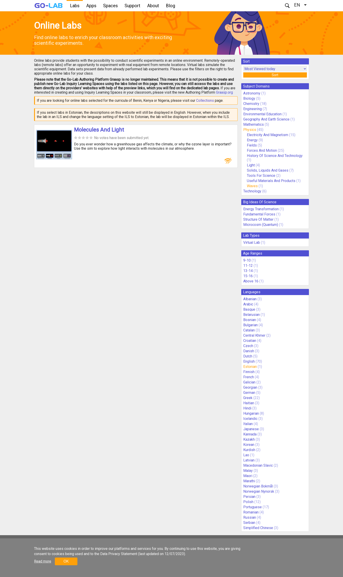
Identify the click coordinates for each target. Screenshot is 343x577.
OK (66, 561)
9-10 (247, 260)
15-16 (248, 276)
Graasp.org (224, 92)
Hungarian (251, 413)
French (248, 377)
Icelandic (250, 418)
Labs (74, 5)
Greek (248, 398)
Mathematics (253, 124)
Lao (246, 455)
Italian (248, 424)
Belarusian (251, 314)
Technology (252, 191)
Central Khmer (254, 335)
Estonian (250, 366)
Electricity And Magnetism (267, 135)
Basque (249, 309)
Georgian (250, 387)
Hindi (247, 408)
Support (132, 5)
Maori (247, 476)
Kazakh (249, 439)
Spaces (110, 5)
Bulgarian (250, 325)
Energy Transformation (261, 209)
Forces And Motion (262, 150)
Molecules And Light (99, 130)
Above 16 (250, 281)
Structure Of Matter (258, 219)
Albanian (250, 299)
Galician (249, 382)
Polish (248, 502)
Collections (205, 100)
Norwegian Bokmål (258, 486)
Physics (249, 130)
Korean (248, 444)
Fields (252, 145)
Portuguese (252, 507)
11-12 (248, 265)
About (153, 5)
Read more (42, 561)
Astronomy (251, 93)
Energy (252, 140)
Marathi (249, 481)
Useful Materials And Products (271, 181)
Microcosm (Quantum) (260, 224)
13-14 (248, 271)
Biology (249, 98)
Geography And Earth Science (266, 119)
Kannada (250, 434)
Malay (248, 470)
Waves (253, 186)
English (249, 361)
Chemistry (251, 104)
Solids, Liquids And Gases (267, 170)
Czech (248, 346)
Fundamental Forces (259, 214)
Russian (249, 517)
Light (251, 165)
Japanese (251, 429)
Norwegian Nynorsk (258, 491)
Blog (170, 5)
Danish (248, 351)
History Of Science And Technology (275, 156)
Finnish (249, 372)
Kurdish (249, 450)
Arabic (248, 304)
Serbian (249, 522)
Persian (249, 496)
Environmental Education (262, 114)
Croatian (249, 340)
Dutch (247, 356)
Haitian (248, 403)
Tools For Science (261, 175)
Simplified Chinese (258, 528)
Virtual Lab (251, 242)
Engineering (252, 109)
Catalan (249, 330)
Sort (275, 75)
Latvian (249, 460)
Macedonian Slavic (258, 465)
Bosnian (249, 320)
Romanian (251, 512)
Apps (91, 5)
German (249, 392)
